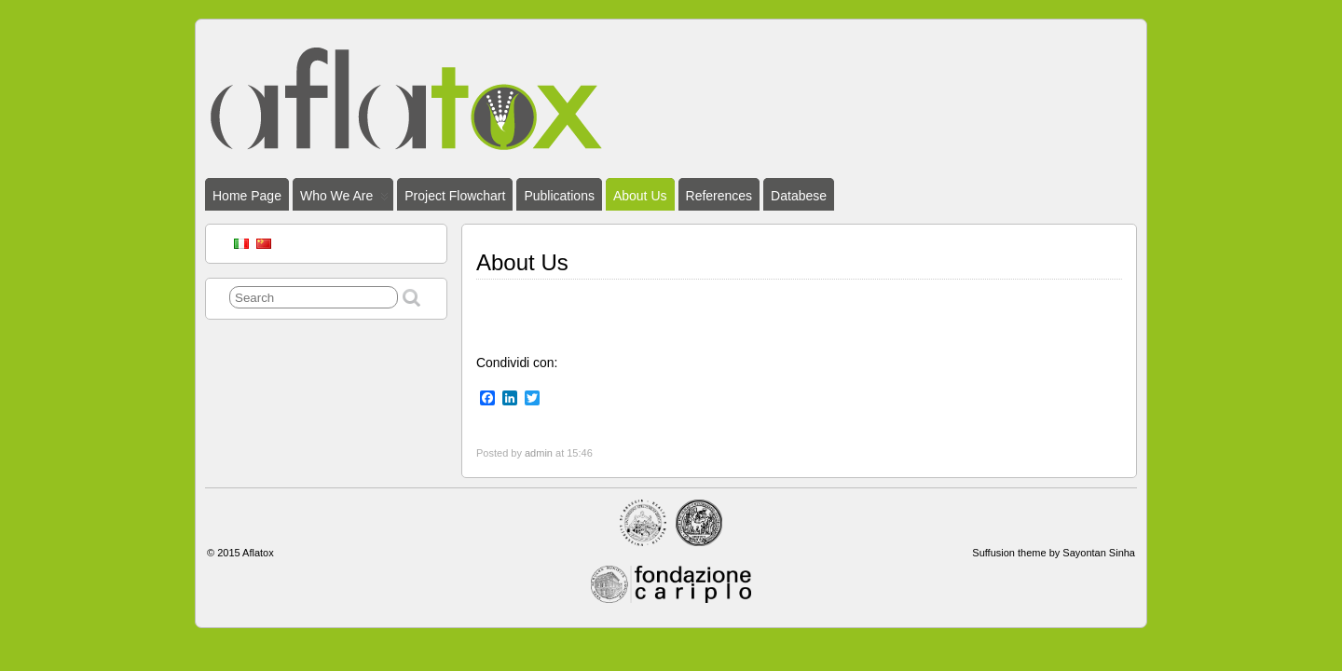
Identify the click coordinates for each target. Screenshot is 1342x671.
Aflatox (258, 552)
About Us (640, 195)
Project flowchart (454, 195)
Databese (799, 195)
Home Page (246, 195)
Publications (559, 195)
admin (539, 453)
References (719, 195)
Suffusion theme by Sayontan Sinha (1053, 552)
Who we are (344, 199)
